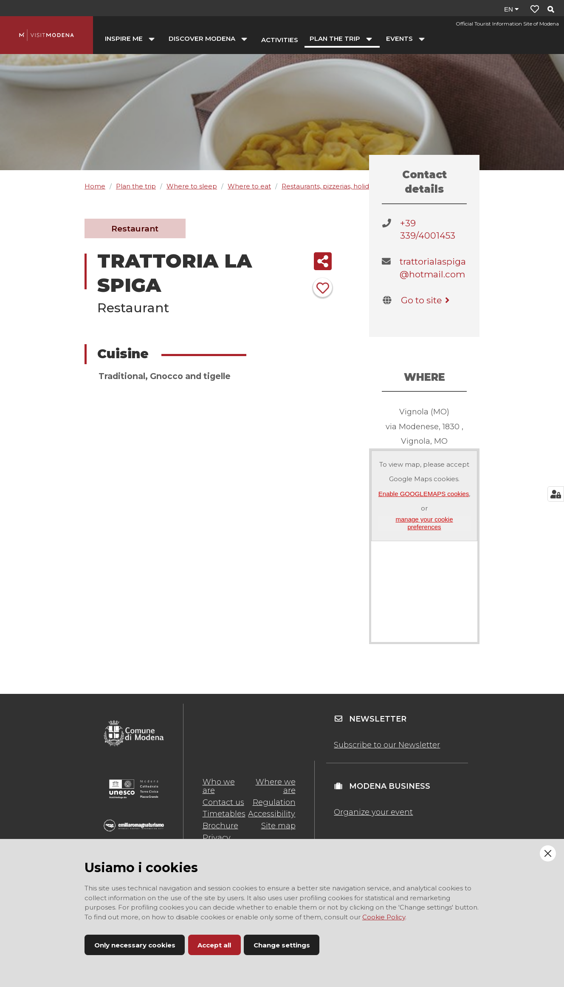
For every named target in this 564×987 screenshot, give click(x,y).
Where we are (276, 786)
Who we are (219, 786)
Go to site (426, 300)
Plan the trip (136, 186)
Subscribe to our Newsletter (387, 745)
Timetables (224, 814)
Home (95, 186)
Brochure (220, 825)
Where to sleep (191, 186)
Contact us (223, 802)
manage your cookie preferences (424, 523)
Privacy (217, 837)
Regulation (274, 802)
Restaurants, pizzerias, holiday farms (339, 186)
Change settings (282, 945)
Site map (278, 825)
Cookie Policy (383, 917)
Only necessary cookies (134, 945)
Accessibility (271, 814)
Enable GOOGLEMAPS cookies (423, 493)
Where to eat (249, 186)
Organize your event (373, 812)
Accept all (214, 945)
